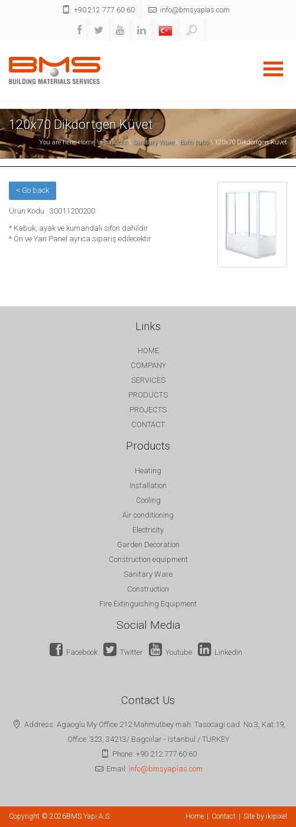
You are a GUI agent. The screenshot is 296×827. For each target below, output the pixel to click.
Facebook (73, 652)
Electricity (148, 529)
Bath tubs (194, 142)
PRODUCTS (148, 394)
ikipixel (276, 816)
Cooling (148, 500)
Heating (148, 470)
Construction (148, 588)
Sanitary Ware (153, 142)
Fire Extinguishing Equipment (148, 603)
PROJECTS (148, 409)
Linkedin (220, 652)
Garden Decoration (148, 544)
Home (86, 142)
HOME (148, 350)
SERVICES (148, 380)
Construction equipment (148, 559)
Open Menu (273, 69)
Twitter (123, 652)
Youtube (170, 652)
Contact (224, 816)
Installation (148, 485)
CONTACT (148, 424)
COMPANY (148, 365)
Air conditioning (148, 515)
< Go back (32, 190)
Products (114, 142)
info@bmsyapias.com (166, 768)
